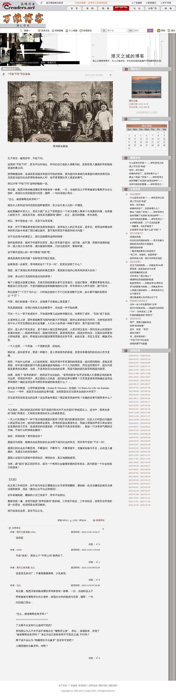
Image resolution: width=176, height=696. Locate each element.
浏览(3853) (62, 520)
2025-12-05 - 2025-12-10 (139, 370)
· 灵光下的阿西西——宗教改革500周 (146, 265)
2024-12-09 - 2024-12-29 (139, 412)
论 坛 (136, 8)
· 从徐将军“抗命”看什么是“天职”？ (145, 230)
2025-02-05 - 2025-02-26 (139, 405)
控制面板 (59, 30)
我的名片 (136, 69)
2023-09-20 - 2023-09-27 (139, 466)
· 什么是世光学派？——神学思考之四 (145, 163)
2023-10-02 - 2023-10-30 (139, 462)
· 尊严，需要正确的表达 (140, 322)
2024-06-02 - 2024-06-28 (139, 434)
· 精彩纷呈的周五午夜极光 (141, 244)
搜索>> (27, 30)
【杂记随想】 (135, 194)
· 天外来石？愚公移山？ (140, 276)
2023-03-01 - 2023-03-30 (139, 487)
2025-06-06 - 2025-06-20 (139, 391)
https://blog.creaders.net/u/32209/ (24, 62)
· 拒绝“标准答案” (137, 326)
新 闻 (89, 8)
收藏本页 (52, 62)
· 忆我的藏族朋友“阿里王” (141, 315)
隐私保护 (113, 685)
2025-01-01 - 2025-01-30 (139, 409)
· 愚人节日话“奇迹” (137, 166)
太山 (32, 567)
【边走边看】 (135, 262)
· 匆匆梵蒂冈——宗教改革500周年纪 (146, 283)
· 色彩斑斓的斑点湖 (138, 272)
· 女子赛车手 (135, 294)
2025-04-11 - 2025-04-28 (139, 398)
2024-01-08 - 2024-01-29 (139, 451)
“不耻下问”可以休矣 (19, 74)
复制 (43, 62)
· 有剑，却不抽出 (136, 170)
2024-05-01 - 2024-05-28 (139, 437)
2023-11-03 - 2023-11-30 (139, 459)
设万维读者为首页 (54, 3)
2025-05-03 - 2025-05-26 (139, 395)
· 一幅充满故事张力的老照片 (142, 251)
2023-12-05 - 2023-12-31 (139, 455)
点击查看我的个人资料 (146, 112)
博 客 (121, 8)
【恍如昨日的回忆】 (138, 301)
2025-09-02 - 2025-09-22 (139, 380)
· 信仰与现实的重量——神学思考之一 (145, 184)
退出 (173, 30)
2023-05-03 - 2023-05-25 (139, 480)
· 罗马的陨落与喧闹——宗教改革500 (146, 286)
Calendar (135, 119)
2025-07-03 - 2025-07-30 (139, 387)
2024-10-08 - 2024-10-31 (139, 419)
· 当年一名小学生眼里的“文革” (143, 304)
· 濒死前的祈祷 (136, 247)
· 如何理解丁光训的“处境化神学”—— (145, 180)
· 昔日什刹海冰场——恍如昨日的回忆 (146, 308)
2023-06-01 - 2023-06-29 (139, 476)
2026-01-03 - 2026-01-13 (139, 366)
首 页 (74, 8)
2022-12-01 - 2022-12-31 (139, 498)
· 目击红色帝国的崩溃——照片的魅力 (146, 240)
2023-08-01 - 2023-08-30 (139, 469)
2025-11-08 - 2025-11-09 (139, 373)
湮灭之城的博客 (128, 56)
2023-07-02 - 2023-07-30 (139, 473)
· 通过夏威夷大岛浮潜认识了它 (143, 297)
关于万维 (166, 3)
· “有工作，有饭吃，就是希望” (143, 254)
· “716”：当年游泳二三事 (140, 311)
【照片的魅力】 (136, 233)
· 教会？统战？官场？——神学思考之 (145, 177)
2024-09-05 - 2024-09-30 (139, 423)
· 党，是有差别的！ (138, 336)
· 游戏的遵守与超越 (138, 343)
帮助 (163, 30)
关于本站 (63, 685)
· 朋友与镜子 (135, 333)
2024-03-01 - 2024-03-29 (139, 444)
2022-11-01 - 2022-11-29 (139, 501)
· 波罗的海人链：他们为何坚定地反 (145, 258)
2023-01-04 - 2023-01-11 (139, 494)
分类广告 (152, 8)
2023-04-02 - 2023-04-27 (139, 483)
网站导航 (103, 685)
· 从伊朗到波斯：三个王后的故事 (144, 222)
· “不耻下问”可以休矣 (139, 340)
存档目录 (135, 350)
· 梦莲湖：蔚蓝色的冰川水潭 (142, 269)
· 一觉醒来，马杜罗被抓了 (141, 226)
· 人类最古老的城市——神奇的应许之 (146, 290)
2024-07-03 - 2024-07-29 (139, 430)
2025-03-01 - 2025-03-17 (139, 402)
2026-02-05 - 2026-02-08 (139, 363)
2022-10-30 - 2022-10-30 (139, 505)
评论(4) (82, 520)
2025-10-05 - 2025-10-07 (139, 377)
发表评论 (100, 520)
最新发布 (135, 157)
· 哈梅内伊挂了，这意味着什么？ (143, 173)
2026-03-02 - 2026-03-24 (139, 359)
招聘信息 (93, 685)
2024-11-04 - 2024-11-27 (139, 416)
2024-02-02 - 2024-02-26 (139, 448)
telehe (33, 532)
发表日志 (45, 30)
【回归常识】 (135, 318)
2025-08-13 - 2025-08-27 (139, 384)
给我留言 (87, 30)
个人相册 (73, 30)
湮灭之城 (21, 532)
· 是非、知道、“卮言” (139, 329)
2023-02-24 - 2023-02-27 (139, 491)
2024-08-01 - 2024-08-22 (139, 427)
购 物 (168, 8)
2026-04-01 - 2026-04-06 (139, 355)
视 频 (105, 8)
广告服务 (138, 3)
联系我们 (152, 3)
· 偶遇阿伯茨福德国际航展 (141, 279)
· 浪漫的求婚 (135, 237)
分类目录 (135, 189)
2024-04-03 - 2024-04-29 (139, 441)
